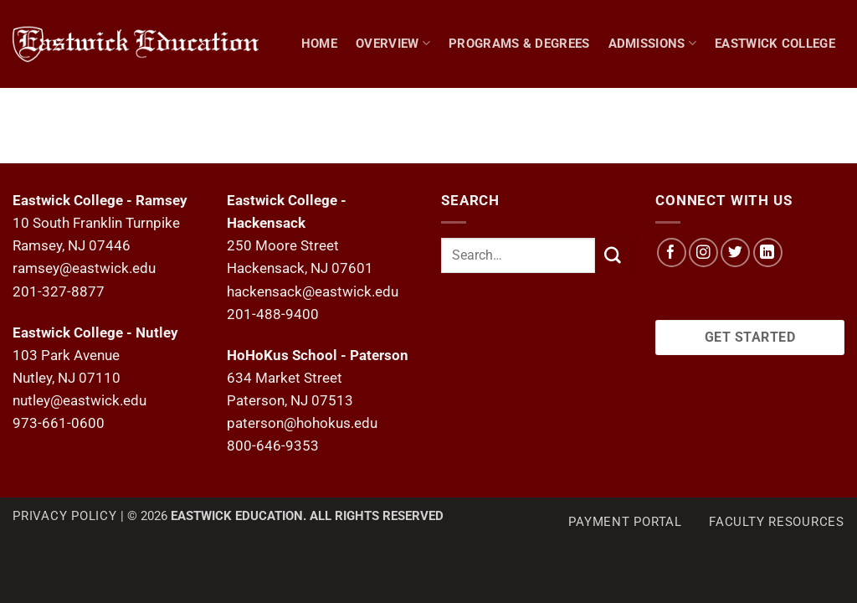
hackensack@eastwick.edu (312, 291)
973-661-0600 (59, 423)
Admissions (652, 43)
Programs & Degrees (519, 43)
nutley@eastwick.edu (79, 400)
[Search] (836, 130)
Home (319, 43)
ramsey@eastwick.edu (84, 268)
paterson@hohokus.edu (302, 423)
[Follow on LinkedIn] (768, 252)
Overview (393, 43)
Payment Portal (625, 521)
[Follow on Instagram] (703, 252)
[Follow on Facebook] (671, 252)
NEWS (787, 130)
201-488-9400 (273, 314)
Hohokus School (688, 130)
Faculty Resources (776, 521)
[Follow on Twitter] (735, 252)
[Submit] (612, 255)
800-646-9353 (273, 445)
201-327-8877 (59, 291)
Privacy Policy (65, 515)
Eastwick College (775, 43)
